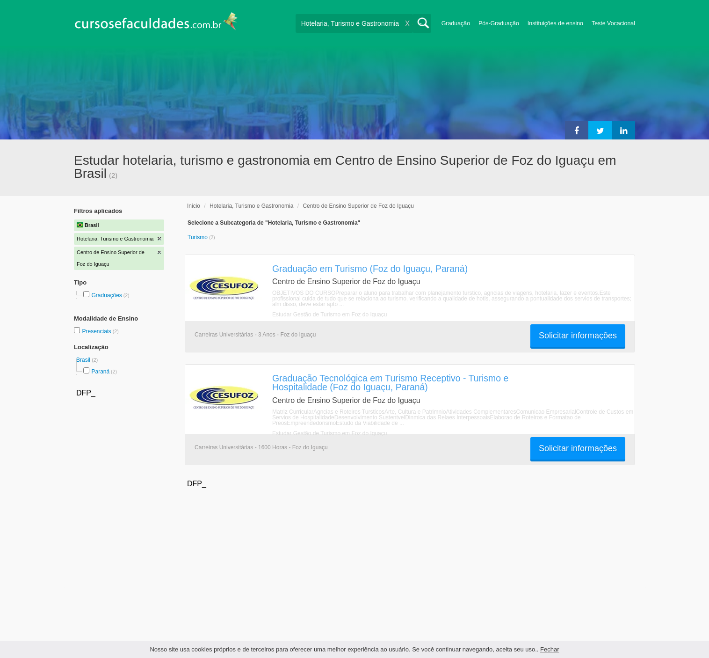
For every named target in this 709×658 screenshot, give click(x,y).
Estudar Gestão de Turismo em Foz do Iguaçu (329, 314)
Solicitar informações (578, 335)
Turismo (198, 237)
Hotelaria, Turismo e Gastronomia (251, 206)
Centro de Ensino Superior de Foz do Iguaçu (358, 206)
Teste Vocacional (613, 23)
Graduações (106, 295)
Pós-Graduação (498, 23)
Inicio (193, 206)
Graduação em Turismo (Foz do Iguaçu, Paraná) (370, 268)
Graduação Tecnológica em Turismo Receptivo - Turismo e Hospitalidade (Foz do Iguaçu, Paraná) (390, 382)
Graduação (455, 23)
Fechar (549, 649)
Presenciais (97, 331)
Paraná (100, 371)
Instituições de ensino (555, 23)
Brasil (84, 360)
